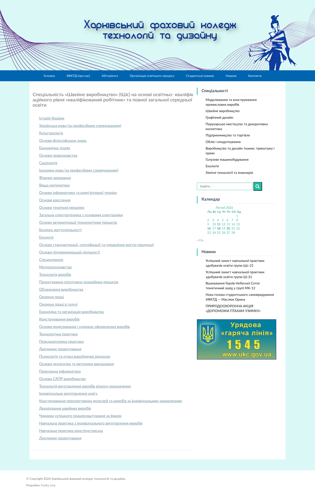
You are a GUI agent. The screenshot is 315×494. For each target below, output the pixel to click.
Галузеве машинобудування (227, 159)
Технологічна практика (58, 334)
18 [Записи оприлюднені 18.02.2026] (218, 228)
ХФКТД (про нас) (78, 76)
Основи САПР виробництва (62, 378)
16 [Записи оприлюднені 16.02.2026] (209, 228)
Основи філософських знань (63, 140)
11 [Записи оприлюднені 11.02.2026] (218, 224)
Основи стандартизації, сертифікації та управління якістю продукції (96, 244)
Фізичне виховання (55, 177)
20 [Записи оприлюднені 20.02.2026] (228, 228)
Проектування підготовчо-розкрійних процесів (78, 282)
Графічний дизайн (219, 117)
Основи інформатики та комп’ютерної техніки (78, 192)
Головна (49, 76)
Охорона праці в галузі (58, 304)
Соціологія (48, 163)
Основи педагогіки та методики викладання (76, 364)
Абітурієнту (110, 76)
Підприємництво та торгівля (228, 135)
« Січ (200, 240)
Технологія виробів (55, 274)
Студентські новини (200, 76)
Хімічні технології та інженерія (229, 173)
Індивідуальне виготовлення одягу (68, 393)
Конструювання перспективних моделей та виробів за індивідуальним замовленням (110, 401)
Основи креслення (54, 200)
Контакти (254, 76)
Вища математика (54, 185)
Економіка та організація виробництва (71, 311)
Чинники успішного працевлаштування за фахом (80, 415)
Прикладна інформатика (60, 371)
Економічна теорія (54, 148)
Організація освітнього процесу (152, 76)
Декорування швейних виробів (65, 408)
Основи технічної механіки (61, 207)
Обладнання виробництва (61, 289)
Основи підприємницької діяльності (69, 252)
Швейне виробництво (223, 111)
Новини (231, 76)
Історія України (51, 118)
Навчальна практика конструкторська (71, 430)
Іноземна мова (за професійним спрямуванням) (78, 170)
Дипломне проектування (60, 349)
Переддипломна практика (61, 341)
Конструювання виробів (59, 319)
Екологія (46, 237)
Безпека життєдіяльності (60, 230)
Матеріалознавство (55, 267)
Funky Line (48, 485)
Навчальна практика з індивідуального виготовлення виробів (90, 423)
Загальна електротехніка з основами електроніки (81, 215)
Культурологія (51, 133)
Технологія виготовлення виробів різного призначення (85, 386)
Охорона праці (51, 297)
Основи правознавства (58, 155)
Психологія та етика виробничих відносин (74, 356)
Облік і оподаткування (223, 142)
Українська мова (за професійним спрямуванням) (80, 125)
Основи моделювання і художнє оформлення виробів (84, 326)
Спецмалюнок (51, 259)
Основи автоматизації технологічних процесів (78, 222)
